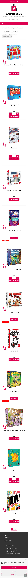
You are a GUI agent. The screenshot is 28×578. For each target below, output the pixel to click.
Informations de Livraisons (12, 550)
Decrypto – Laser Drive (14, 190)
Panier (7, 541)
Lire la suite (14, 237)
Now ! (14, 513)
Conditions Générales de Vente (13, 553)
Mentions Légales (11, 551)
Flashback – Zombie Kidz (14, 230)
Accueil (3, 28)
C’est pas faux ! (14, 105)
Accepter (14, 567)
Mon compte (8, 540)
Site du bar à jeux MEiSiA (12, 548)
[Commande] (7, 36)
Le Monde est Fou (14, 312)
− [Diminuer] (10, 113)
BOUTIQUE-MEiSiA (14, 14)
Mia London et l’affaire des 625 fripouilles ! (14, 430)
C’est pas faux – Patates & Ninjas (14, 65)
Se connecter (13, 1)
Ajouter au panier (14, 73)
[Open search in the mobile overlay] (14, 19)
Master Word (14, 351)
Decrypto (14, 148)
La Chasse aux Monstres (14, 269)
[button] (26, 559)
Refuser (14, 571)
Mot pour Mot (14, 470)
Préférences (14, 574)
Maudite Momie (14, 391)
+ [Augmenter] (17, 113)
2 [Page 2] (13, 529)
